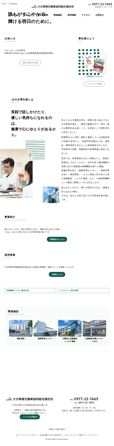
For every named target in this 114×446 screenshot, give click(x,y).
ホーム (15, 15)
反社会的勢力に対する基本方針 (50, 435)
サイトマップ (93, 435)
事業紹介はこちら (57, 275)
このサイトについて (70, 435)
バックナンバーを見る (94, 119)
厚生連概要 (43, 15)
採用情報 (72, 15)
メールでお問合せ (30, 413)
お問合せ (100, 15)
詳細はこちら (57, 310)
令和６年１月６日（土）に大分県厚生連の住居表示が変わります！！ (34, 89)
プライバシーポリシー (30, 435)
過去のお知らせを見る (30, 98)
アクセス (85, 15)
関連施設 (58, 15)
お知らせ (28, 15)
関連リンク (83, 435)
